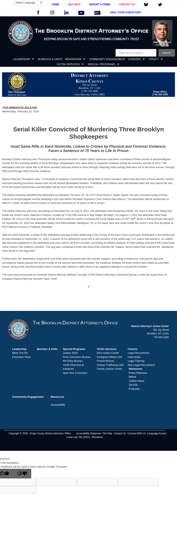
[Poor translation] (22, 473)
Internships (134, 356)
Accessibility (58, 404)
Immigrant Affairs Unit (109, 356)
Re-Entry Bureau (73, 360)
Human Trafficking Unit (110, 364)
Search (167, 52)
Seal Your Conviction (75, 372)
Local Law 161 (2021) (78, 437)
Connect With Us (136, 433)
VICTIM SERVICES (68, 64)
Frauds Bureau (105, 360)
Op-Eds (133, 384)
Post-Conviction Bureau (77, 356)
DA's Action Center (108, 352)
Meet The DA (20, 352)
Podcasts (134, 388)
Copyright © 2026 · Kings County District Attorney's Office (40, 433)
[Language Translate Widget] (28, 2)
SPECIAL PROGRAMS (101, 64)
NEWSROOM (73, 59)
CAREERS (134, 59)
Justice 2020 (70, 352)
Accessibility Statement (88, 433)
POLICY (154, 59)
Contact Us (120, 433)
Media (132, 376)
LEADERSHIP (21, 59)
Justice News (137, 380)
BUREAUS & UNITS (50, 59)
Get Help (107, 433)
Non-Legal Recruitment (141, 364)
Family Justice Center (109, 368)
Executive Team (21, 356)
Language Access (157, 433)
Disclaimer (97, 437)
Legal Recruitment (138, 352)
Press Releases (138, 372)
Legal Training (136, 360)
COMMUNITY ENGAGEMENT (107, 59)
